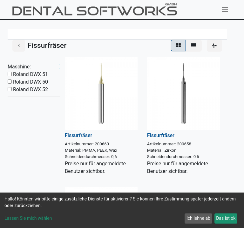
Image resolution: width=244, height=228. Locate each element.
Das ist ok (225, 218)
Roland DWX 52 (30, 89)
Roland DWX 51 (30, 74)
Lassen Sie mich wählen (28, 218)
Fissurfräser (78, 135)
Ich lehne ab (198, 218)
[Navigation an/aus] (225, 9)
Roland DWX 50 (30, 82)
